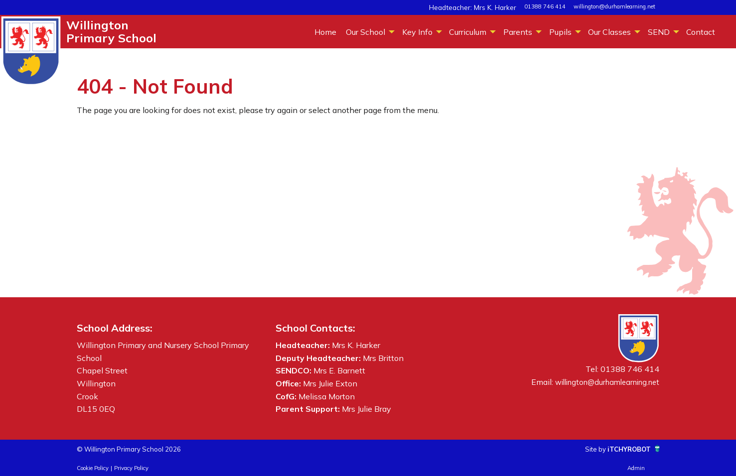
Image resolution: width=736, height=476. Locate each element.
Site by (583, 449)
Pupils (560, 32)
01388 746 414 (545, 6)
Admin (636, 468)
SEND (659, 32)
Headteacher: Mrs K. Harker (481, 6)
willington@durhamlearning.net (614, 6)
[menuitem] (325, 31)
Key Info (417, 32)
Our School (365, 32)
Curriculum (467, 32)
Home (325, 32)
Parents (517, 32)
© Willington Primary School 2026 (140, 449)
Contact (700, 32)
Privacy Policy (131, 468)
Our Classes (609, 32)
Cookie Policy (93, 468)
